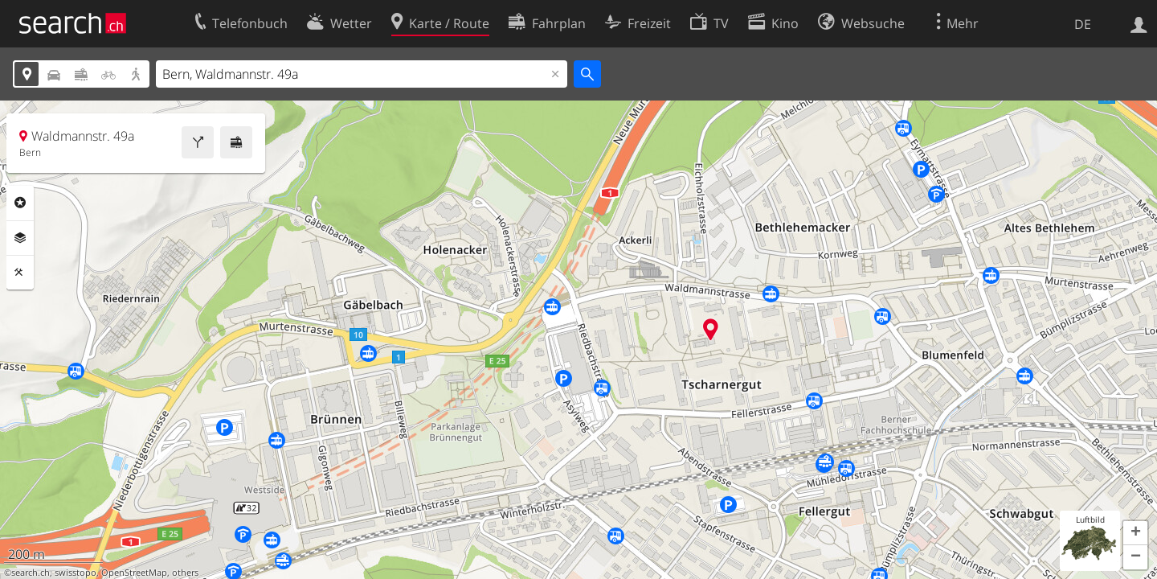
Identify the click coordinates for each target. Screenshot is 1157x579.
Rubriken (20, 203)
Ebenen (20, 238)
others (185, 572)
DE (1082, 24)
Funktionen (20, 273)
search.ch (30, 572)
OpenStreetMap (134, 572)
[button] (1135, 533)
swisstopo (75, 572)
